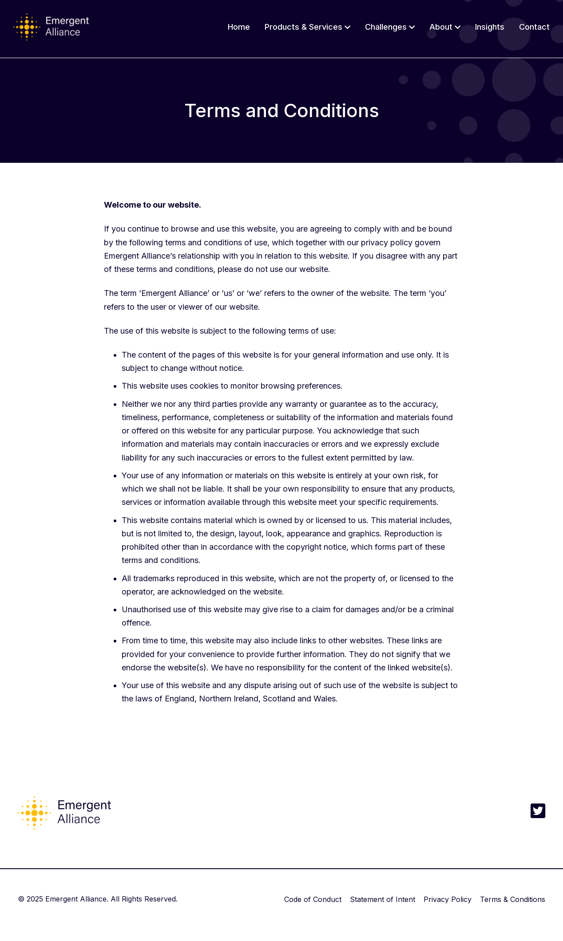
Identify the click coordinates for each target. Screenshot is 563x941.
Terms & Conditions (512, 899)
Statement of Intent (382, 899)
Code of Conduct (312, 899)
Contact (534, 26)
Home (239, 26)
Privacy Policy (448, 899)
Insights (489, 26)
